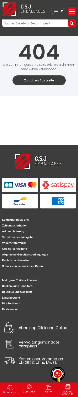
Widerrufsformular (14, 242)
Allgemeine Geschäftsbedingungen (25, 254)
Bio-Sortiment (11, 303)
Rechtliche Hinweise (15, 260)
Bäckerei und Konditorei (17, 286)
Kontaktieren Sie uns (15, 219)
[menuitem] (58, 11)
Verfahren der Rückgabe (17, 237)
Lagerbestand (11, 297)
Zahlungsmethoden (14, 225)
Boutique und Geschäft (17, 291)
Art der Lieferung (13, 231)
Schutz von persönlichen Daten (22, 266)
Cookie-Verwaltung (14, 248)
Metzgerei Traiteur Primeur (19, 280)
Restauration (10, 309)
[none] (58, 11)
